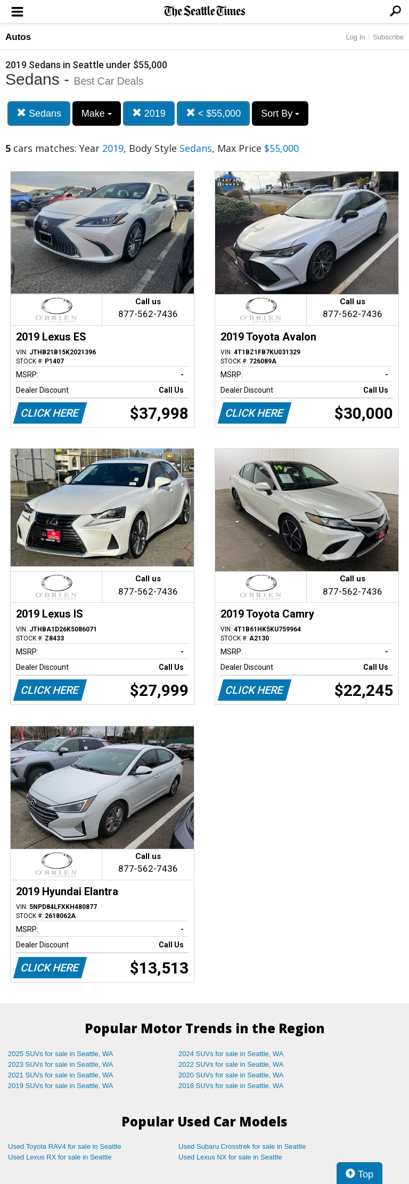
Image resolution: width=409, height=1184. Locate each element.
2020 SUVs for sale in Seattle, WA (231, 1075)
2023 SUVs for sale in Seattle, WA (60, 1064)
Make (96, 113)
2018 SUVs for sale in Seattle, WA (231, 1086)
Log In (355, 37)
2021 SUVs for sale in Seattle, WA (60, 1075)
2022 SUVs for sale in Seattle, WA (231, 1064)
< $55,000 (213, 113)
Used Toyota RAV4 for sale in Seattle (64, 1146)
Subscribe (388, 37)
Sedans (39, 113)
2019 (149, 113)
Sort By (280, 113)
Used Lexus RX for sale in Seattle (59, 1157)
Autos (18, 37)
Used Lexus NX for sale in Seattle (230, 1157)
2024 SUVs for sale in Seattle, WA (231, 1054)
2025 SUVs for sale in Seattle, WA (60, 1054)
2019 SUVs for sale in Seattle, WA (60, 1086)
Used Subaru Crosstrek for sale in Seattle (242, 1146)
